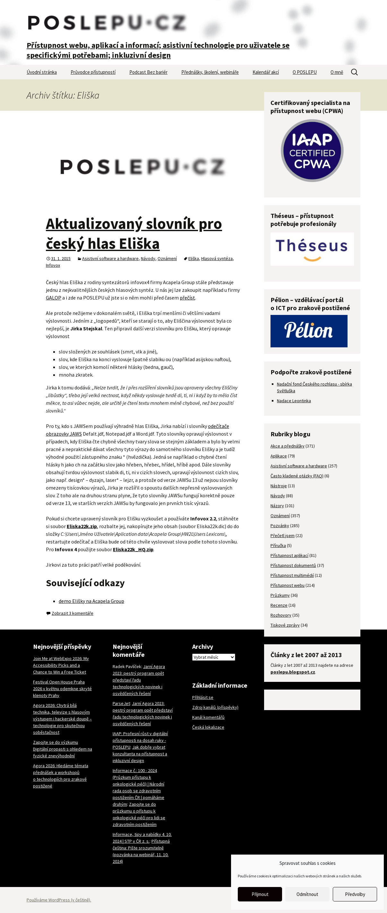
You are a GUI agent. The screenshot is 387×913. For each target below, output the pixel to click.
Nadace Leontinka (294, 401)
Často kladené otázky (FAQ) (297, 476)
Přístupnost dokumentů (293, 565)
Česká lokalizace (208, 727)
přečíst (187, 297)
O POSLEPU (305, 72)
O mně (337, 72)
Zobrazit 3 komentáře (72, 613)
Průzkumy (280, 595)
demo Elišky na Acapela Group (91, 601)
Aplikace (279, 456)
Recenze (279, 605)
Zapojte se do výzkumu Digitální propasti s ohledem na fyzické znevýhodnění (62, 749)
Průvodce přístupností (93, 72)
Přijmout (260, 894)
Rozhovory (281, 615)
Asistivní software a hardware (110, 258)
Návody (148, 258)
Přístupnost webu (288, 585)
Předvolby (355, 894)
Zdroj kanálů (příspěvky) (215, 707)
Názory (277, 506)
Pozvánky (280, 525)
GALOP (53, 297)
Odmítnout (307, 894)
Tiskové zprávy (285, 625)
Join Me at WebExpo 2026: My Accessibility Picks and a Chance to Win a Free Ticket (61, 665)
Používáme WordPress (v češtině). (59, 900)
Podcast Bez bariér (148, 72)
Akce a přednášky (288, 446)
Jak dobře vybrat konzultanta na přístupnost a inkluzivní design (140, 753)
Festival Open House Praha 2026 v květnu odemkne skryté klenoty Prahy (62, 688)
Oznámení (167, 258)
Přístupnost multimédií (292, 575)
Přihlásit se (202, 697)
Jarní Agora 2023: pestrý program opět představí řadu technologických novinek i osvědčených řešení (139, 680)
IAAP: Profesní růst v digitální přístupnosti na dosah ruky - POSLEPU (140, 740)
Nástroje (279, 486)
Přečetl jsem (283, 535)
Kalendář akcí (266, 72)
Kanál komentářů (208, 717)
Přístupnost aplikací (289, 555)
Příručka (278, 545)
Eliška (193, 258)
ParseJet (121, 703)
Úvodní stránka (42, 72)
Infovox (53, 265)
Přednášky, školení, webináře (210, 72)
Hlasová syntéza (217, 258)
